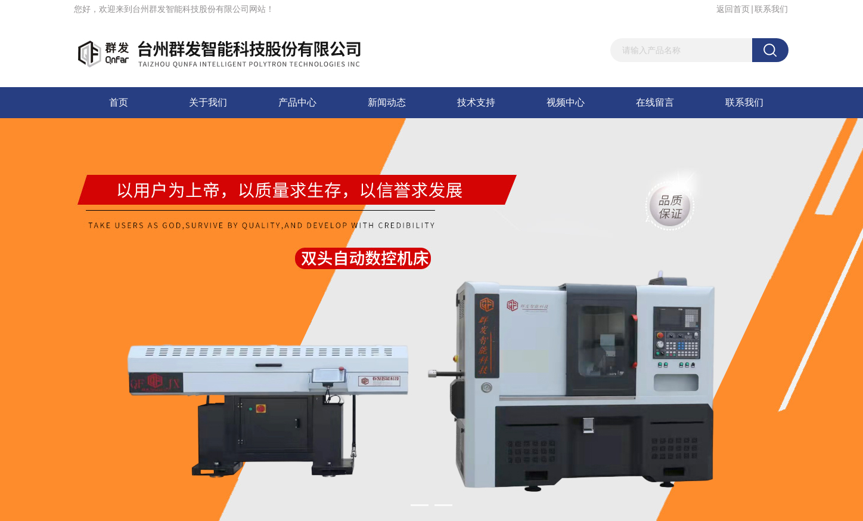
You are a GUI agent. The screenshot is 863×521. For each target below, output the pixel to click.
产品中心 (297, 102)
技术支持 (476, 102)
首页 (118, 102)
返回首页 (733, 9)
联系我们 (771, 9)
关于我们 (208, 102)
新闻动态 (387, 102)
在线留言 (655, 102)
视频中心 (566, 102)
